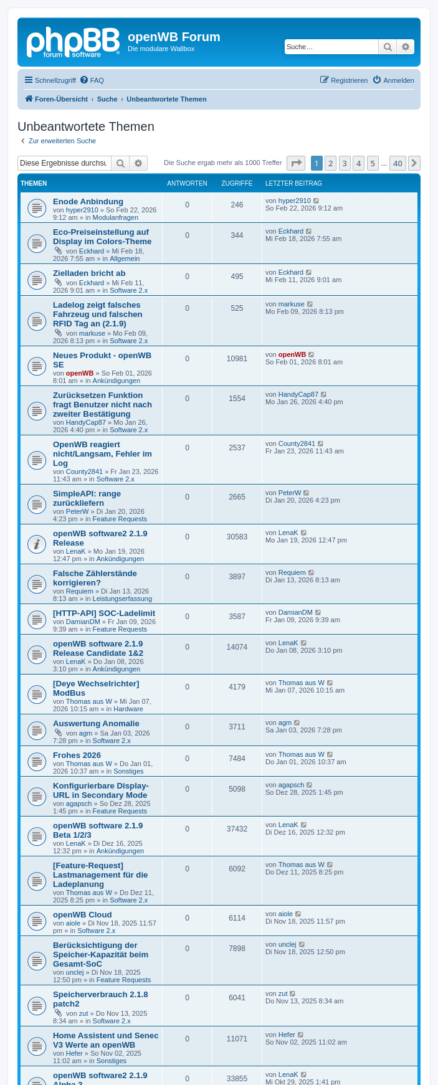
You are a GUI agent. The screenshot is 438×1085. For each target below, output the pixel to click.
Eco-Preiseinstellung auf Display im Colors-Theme (102, 236)
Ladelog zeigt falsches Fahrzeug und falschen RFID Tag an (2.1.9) (98, 314)
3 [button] (345, 163)
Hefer (74, 1053)
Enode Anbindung (88, 201)
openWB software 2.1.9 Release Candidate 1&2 (98, 648)
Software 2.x (129, 290)
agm (85, 733)
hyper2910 (82, 210)
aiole (73, 923)
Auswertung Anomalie (96, 723)
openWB (80, 373)
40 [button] (397, 163)
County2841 (84, 471)
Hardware (128, 709)
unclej (75, 972)
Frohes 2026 (77, 755)
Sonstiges (128, 771)
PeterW (77, 511)
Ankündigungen (116, 380)
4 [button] (358, 163)
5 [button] (373, 163)
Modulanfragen (115, 217)
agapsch (79, 803)
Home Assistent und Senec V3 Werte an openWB (106, 1040)
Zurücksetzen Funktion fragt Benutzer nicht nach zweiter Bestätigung (102, 405)
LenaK (76, 551)
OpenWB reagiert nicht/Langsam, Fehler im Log (102, 454)
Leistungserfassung (122, 598)
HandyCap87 (86, 422)
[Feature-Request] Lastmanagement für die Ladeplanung (100, 875)
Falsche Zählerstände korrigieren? (95, 578)
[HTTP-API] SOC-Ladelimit (104, 613)
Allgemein (125, 258)
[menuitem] (91, 80)
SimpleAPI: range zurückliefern (87, 498)
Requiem (79, 591)
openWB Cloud (82, 914)
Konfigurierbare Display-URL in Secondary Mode (101, 790)
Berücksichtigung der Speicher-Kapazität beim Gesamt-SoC (100, 954)
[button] (296, 163)
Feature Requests (120, 519)
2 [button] (330, 163)
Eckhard (91, 251)
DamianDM (83, 621)
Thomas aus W (89, 701)
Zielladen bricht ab (89, 273)
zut (83, 1013)
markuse (92, 333)
